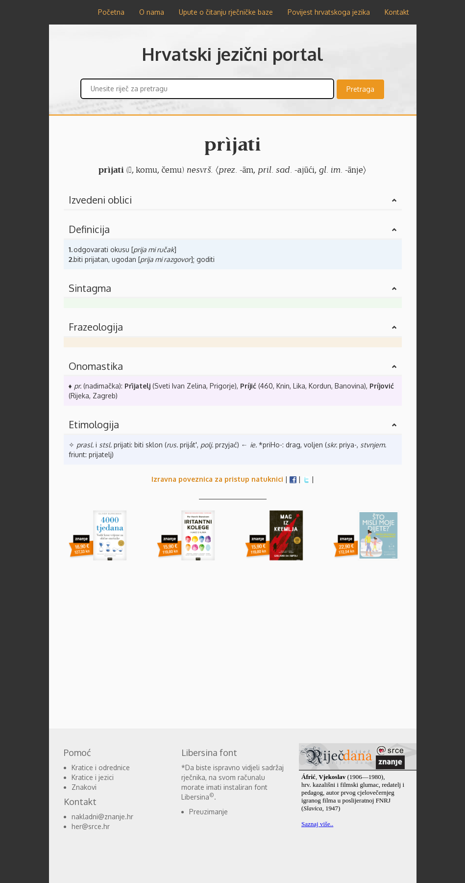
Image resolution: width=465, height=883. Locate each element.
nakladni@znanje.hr (102, 816)
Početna (111, 12)
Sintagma (90, 288)
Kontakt (397, 12)
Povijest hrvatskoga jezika (329, 12)
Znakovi (84, 787)
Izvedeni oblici (100, 199)
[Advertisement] (233, 645)
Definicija (89, 229)
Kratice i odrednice (101, 767)
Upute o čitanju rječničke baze (226, 12)
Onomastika (96, 366)
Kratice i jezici (93, 777)
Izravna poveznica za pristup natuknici (217, 479)
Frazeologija (96, 326)
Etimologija (94, 424)
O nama (151, 12)
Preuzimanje (208, 811)
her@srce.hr (91, 826)
